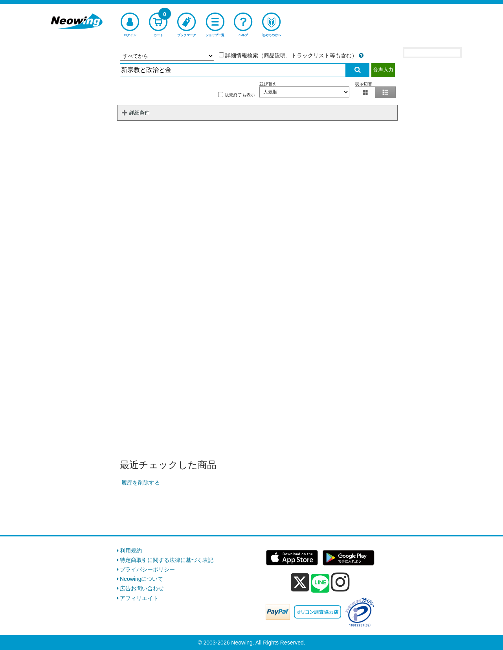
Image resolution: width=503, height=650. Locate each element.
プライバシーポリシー (147, 569)
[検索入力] (233, 70)
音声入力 (383, 70)
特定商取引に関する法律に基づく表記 (166, 560)
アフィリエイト (139, 598)
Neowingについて (141, 579)
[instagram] (340, 582)
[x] (300, 582)
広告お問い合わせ (142, 588)
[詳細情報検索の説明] (361, 55)
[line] (320, 583)
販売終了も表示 (236, 94)
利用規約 (131, 550)
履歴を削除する (140, 482)
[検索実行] (357, 70)
